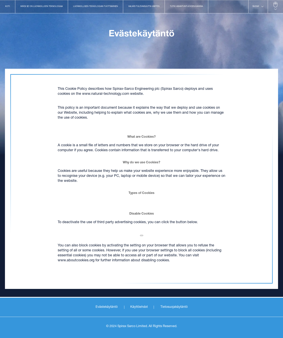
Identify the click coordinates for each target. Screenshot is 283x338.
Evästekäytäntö (107, 307)
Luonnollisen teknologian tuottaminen (95, 7)
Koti (7, 7)
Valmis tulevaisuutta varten (143, 7)
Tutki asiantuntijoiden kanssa (186, 7)
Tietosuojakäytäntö (174, 307)
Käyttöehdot (139, 307)
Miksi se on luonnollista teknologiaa (41, 7)
